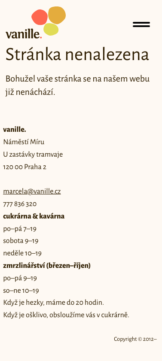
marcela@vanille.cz (32, 191)
